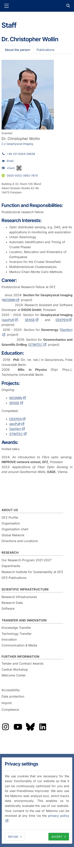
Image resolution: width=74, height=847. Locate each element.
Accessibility (11, 690)
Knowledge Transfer (16, 628)
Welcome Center (14, 675)
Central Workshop (15, 669)
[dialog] (37, 800)
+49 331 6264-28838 (21, 153)
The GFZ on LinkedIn (42, 726)
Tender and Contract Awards (22, 663)
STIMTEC (36, 345)
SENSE (30, 320)
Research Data (12, 603)
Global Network (13, 535)
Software (8, 608)
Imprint (7, 703)
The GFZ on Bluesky (30, 726)
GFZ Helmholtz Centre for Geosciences (37, 6)
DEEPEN (62, 320)
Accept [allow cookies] (57, 836)
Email (10, 160)
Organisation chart (15, 529)
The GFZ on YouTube (17, 726)
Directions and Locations (20, 541)
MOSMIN (9, 300)
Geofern (15, 429)
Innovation (9, 639)
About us (10, 510)
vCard (11, 168)
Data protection (13, 697)
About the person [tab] (17, 50)
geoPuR (8, 320)
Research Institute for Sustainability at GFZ (32, 572)
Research (10, 552)
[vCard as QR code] (19, 168)
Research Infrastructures (19, 597)
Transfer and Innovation (24, 620)
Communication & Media (19, 645)
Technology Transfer (17, 634)
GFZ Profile (10, 517)
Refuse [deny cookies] (13, 836)
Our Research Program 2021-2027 (27, 560)
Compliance (10, 709)
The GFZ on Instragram (5, 726)
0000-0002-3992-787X (22, 175)
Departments (11, 566)
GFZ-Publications (14, 578)
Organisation (11, 523)
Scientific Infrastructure (25, 589)
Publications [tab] (45, 50)
